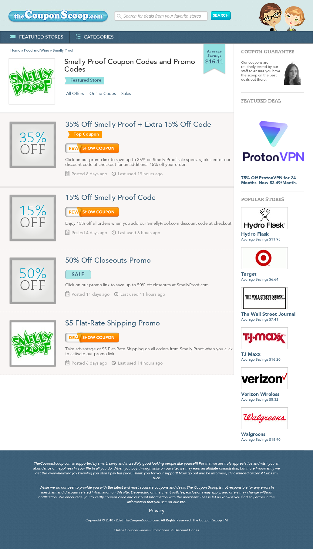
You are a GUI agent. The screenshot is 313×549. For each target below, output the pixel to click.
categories (95, 37)
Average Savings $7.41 (268, 315)
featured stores (36, 37)
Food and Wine (36, 50)
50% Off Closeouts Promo (108, 260)
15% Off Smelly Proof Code (110, 198)
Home (15, 50)
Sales (126, 94)
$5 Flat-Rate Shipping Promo (112, 323)
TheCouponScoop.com (141, 520)
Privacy (156, 511)
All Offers (75, 94)
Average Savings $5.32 (264, 395)
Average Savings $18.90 (264, 435)
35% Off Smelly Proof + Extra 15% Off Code (138, 125)
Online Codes (102, 94)
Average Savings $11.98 (264, 234)
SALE (78, 274)
